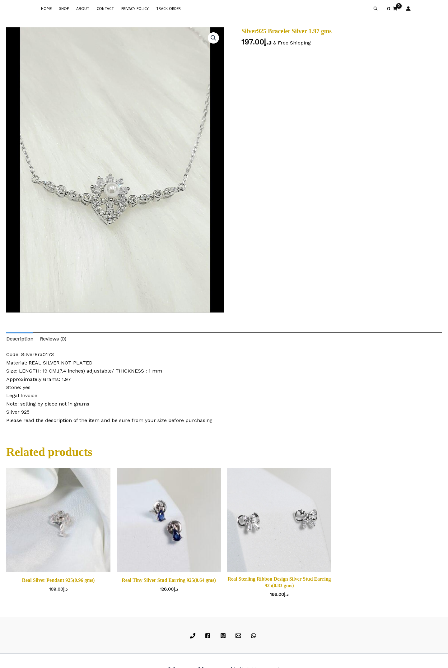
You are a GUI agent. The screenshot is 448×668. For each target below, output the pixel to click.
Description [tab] (19, 339)
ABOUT (82, 9)
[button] (375, 8)
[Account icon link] (408, 8)
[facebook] (209, 635)
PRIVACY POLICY (135, 9)
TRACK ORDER (168, 9)
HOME (46, 9)
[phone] (193, 635)
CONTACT (105, 9)
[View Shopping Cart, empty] (392, 8)
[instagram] (224, 635)
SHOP (64, 9)
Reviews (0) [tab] (53, 339)
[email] (239, 635)
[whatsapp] (254, 635)
